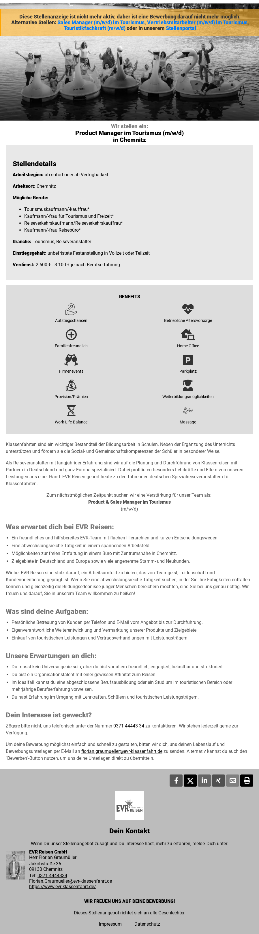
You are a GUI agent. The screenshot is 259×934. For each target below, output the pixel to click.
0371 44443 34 (129, 726)
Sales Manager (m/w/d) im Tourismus (100, 22)
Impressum (110, 924)
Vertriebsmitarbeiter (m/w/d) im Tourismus (197, 22)
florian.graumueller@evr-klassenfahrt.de (121, 751)
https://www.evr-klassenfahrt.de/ (62, 886)
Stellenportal (181, 28)
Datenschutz (147, 924)
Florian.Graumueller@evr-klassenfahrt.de (70, 881)
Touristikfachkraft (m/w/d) (94, 28)
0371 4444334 (52, 875)
